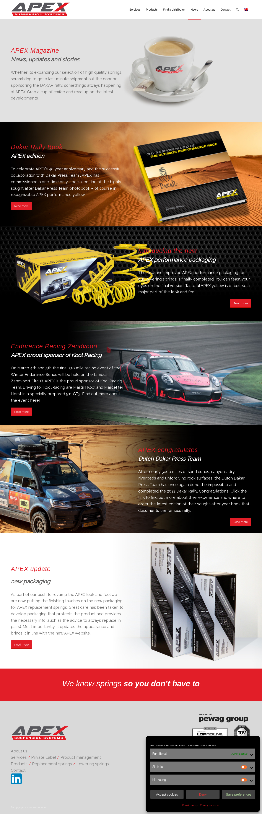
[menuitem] (135, 9)
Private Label (43, 757)
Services (19, 757)
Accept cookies (167, 794)
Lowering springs (92, 764)
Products (19, 764)
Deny (203, 794)
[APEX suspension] (44, 9)
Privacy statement (210, 805)
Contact (18, 770)
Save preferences (239, 794)
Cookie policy (190, 805)
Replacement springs (52, 764)
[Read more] (21, 206)
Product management (80, 757)
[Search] (237, 9)
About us (19, 751)
